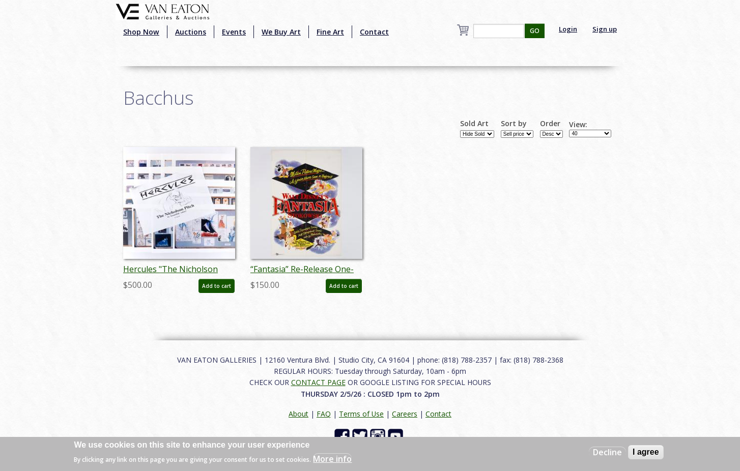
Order (550, 123)
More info (332, 458)
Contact (374, 32)
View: (578, 124)
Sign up (604, 29)
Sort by (514, 123)
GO (534, 30)
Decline (607, 452)
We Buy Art (281, 32)
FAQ (324, 414)
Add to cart (216, 285)
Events (234, 32)
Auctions (190, 32)
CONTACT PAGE (318, 382)
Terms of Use (361, 414)
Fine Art (330, 32)
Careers (404, 414)
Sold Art (474, 123)
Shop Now (141, 32)
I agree (646, 452)
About (298, 414)
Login (568, 29)
